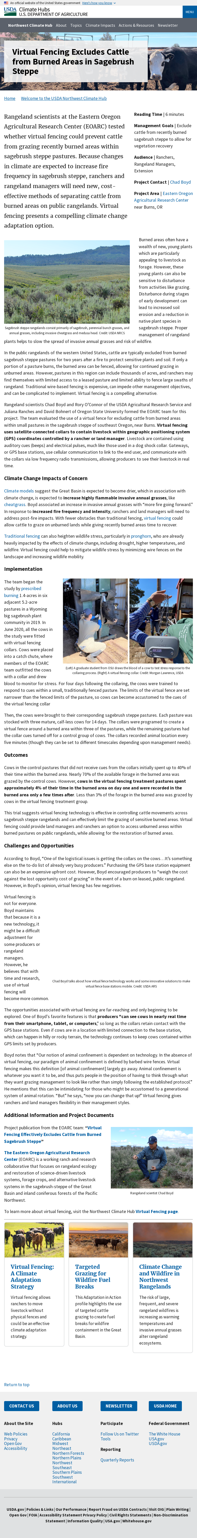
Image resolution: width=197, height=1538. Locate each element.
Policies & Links (39, 1509)
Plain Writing (178, 1509)
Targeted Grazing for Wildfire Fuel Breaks (92, 1276)
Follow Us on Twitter (120, 1434)
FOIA (33, 1515)
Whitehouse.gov (137, 1520)
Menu (190, 12)
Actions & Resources (136, 25)
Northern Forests (68, 1453)
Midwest (60, 1443)
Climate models (19, 491)
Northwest (62, 1463)
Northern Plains (66, 1458)
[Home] (46, 14)
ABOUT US (67, 1406)
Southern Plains (67, 1472)
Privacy (10, 1439)
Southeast (62, 1467)
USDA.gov (158, 1443)
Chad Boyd (180, 182)
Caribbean (61, 1439)
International (64, 1482)
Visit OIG (156, 1509)
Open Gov (13, 1443)
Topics (76, 25)
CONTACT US (21, 1406)
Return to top (16, 1384)
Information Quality (85, 1520)
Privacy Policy (95, 1515)
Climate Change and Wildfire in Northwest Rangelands (160, 1276)
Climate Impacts (100, 25)
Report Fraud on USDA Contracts (118, 1509)
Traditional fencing (22, 536)
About (61, 25)
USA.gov (156, 1439)
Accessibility (15, 1448)
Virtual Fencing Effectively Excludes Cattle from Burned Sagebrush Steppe (53, 1134)
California (61, 1434)
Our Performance (71, 1509)
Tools (106, 1439)
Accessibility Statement (61, 1515)
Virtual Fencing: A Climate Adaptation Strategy (32, 1276)
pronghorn (141, 536)
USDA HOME (165, 1406)
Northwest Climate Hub (30, 25)
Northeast (61, 1448)
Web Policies (15, 1434)
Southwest (62, 1477)
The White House (164, 1434)
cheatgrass (14, 504)
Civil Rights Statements (130, 1515)
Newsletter (168, 25)
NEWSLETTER (119, 1406)
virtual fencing (157, 518)
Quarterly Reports (117, 1460)
